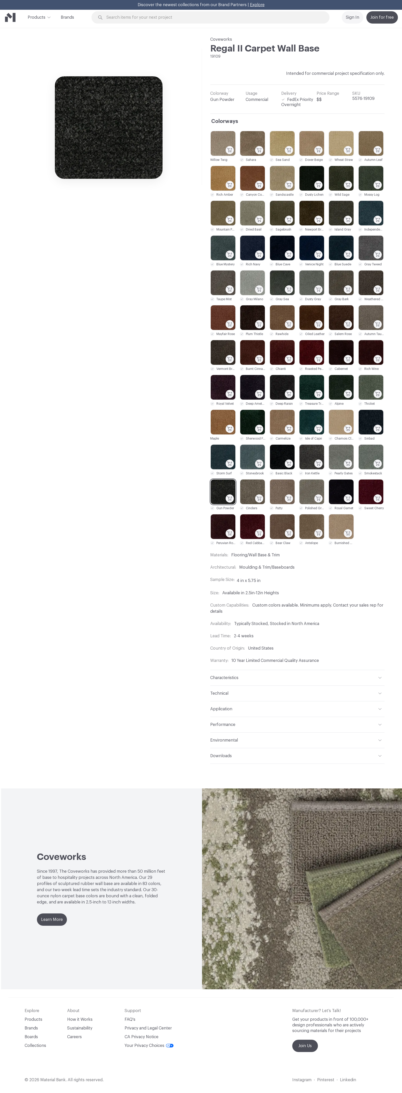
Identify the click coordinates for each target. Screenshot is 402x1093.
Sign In (352, 17)
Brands (67, 17)
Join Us (305, 1046)
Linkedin (348, 1080)
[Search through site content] (213, 17)
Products (36, 16)
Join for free (382, 17)
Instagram (301, 1080)
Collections (35, 1046)
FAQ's (130, 1019)
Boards (31, 1037)
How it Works (80, 1019)
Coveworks (221, 39)
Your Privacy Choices (149, 1045)
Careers (74, 1037)
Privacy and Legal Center (148, 1028)
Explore (257, 5)
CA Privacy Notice (141, 1037)
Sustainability (79, 1028)
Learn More (52, 920)
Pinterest (325, 1080)
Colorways (224, 121)
